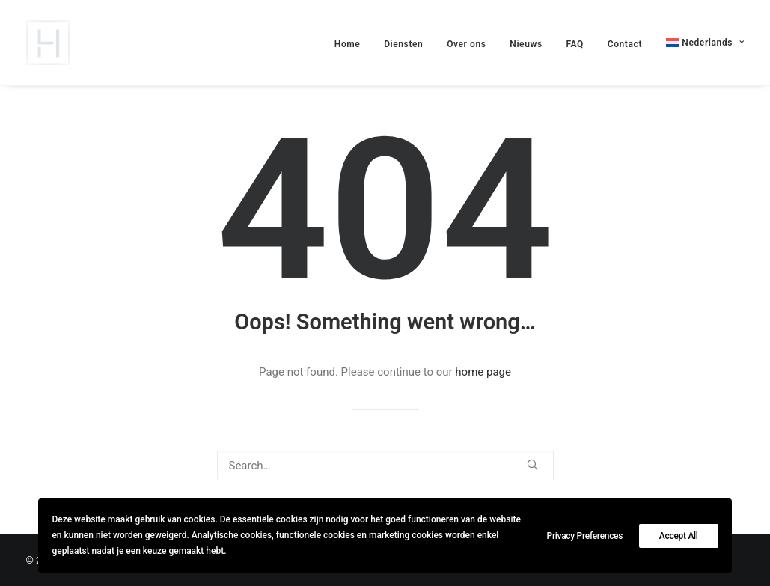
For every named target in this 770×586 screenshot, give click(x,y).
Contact (625, 44)
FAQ (575, 44)
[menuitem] (700, 42)
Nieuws (526, 44)
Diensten (403, 44)
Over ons (466, 44)
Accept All (678, 536)
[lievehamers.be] (48, 42)
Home (347, 44)
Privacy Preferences (585, 536)
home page (483, 372)
